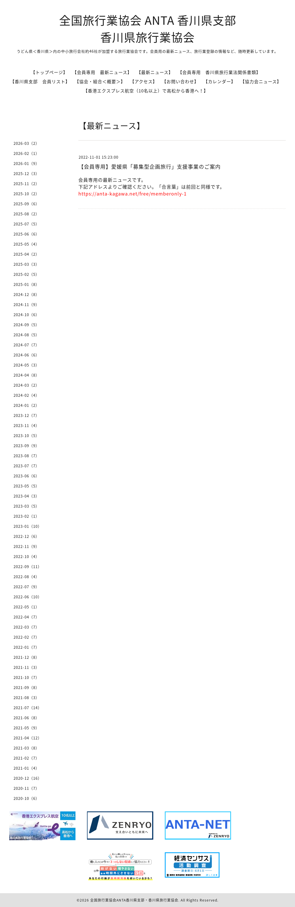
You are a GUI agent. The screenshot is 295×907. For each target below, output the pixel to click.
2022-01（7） (26, 647)
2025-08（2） (26, 214)
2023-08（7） (26, 455)
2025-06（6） (26, 234)
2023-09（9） (26, 445)
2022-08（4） (26, 576)
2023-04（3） (26, 496)
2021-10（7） (26, 677)
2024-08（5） (26, 334)
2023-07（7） (26, 465)
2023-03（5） (26, 506)
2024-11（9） (26, 304)
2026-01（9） (26, 163)
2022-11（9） (26, 546)
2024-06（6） (26, 355)
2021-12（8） (26, 657)
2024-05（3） (26, 365)
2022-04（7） (26, 617)
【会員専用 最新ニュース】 (102, 72)
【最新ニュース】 (155, 72)
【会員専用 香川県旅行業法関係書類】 (219, 72)
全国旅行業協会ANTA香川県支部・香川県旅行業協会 (134, 900)
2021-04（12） (28, 738)
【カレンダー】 (219, 81)
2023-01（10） (28, 526)
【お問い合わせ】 (180, 81)
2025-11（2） (26, 183)
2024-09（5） (26, 324)
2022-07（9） (26, 586)
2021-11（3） (26, 667)
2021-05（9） (26, 727)
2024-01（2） (26, 405)
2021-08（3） (26, 697)
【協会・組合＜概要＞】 (100, 81)
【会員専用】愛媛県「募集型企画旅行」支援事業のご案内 (149, 166)
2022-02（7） (26, 637)
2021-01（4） (26, 768)
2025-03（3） (26, 264)
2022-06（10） (28, 596)
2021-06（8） (26, 717)
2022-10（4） (26, 556)
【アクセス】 (143, 81)
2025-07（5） (26, 224)
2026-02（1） (26, 153)
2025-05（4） (26, 244)
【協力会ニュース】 (260, 81)
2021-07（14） (28, 707)
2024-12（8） (26, 294)
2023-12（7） (26, 415)
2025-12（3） (26, 173)
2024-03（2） (26, 385)
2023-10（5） (26, 435)
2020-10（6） (26, 798)
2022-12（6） (26, 536)
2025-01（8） (26, 284)
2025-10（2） (26, 193)
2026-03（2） (26, 143)
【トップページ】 (49, 72)
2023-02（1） (26, 516)
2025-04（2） (26, 254)
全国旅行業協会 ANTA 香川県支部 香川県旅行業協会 (147, 28)
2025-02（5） (26, 274)
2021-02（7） (26, 758)
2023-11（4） (26, 425)
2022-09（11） (28, 566)
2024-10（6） (26, 314)
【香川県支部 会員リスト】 (40, 81)
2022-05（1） (26, 607)
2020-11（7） (26, 788)
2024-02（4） (26, 395)
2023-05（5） (26, 486)
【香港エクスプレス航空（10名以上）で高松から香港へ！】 (145, 91)
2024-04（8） (26, 375)
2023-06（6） (26, 476)
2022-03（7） (26, 627)
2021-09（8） (26, 687)
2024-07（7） (26, 345)
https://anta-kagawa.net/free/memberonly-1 (132, 193)
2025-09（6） (26, 203)
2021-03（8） (26, 748)
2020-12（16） (28, 778)
